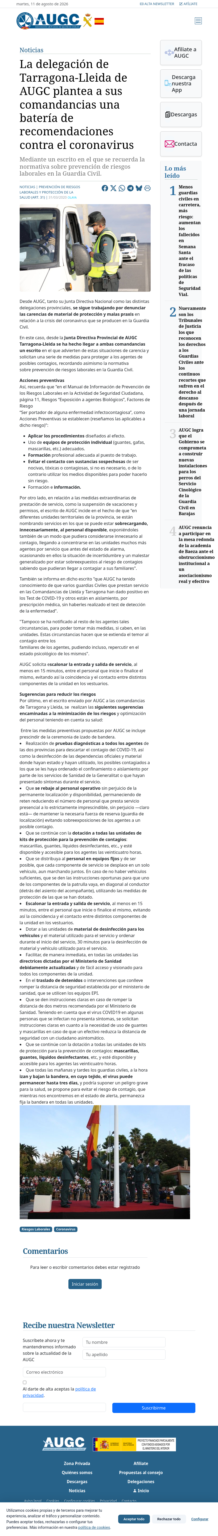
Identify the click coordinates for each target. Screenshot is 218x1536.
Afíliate (188, 3)
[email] (64, 1372)
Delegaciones (140, 1481)
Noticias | (29, 186)
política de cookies (94, 1527)
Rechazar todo (169, 1519)
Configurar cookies (79, 1500)
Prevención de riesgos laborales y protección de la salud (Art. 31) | (50, 191)
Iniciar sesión (85, 1284)
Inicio (141, 1490)
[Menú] (198, 20)
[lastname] (124, 1354)
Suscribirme (154, 1408)
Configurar (199, 1519)
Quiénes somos (77, 1472)
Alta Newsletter (157, 3)
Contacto (129, 1500)
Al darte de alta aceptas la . (59, 1392)
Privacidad (108, 1500)
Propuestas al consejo (141, 1472)
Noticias (31, 50)
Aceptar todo (134, 1519)
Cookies (52, 1500)
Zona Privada (77, 1463)
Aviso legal (33, 1500)
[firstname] (124, 1342)
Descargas (77, 1481)
